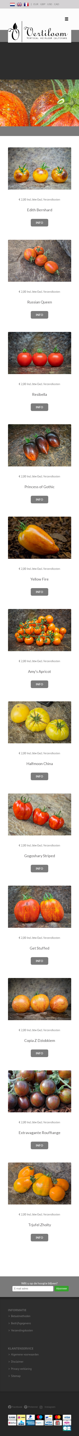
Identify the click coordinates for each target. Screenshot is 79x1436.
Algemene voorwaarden (25, 1355)
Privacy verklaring (21, 1369)
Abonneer (61, 1288)
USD (49, 4)
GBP (42, 4)
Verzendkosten (51, 199)
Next (75, 84)
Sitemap (16, 1376)
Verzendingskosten (22, 1331)
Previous (4, 84)
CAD (56, 4)
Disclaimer (17, 1362)
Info (39, 222)
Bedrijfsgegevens (21, 1323)
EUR (35, 4)
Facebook (15, 1406)
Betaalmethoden (21, 1316)
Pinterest (31, 1406)
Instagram (47, 1406)
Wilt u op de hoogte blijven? (39, 1283)
